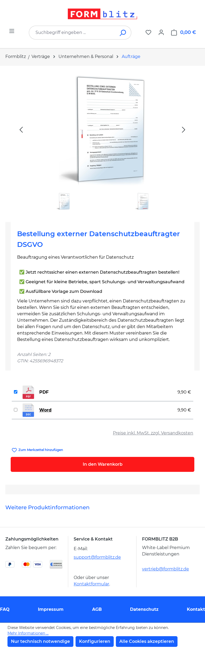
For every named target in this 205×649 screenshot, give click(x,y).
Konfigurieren (94, 641)
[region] (102, 142)
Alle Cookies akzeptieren (146, 641)
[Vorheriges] (21, 129)
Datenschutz (144, 609)
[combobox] (72, 33)
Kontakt (196, 609)
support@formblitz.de (97, 557)
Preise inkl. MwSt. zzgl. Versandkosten (153, 433)
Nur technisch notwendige (40, 641)
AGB (97, 609)
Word (45, 410)
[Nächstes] (184, 129)
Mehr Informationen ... (28, 633)
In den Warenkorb (103, 464)
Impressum (51, 609)
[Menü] (11, 31)
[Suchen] (123, 33)
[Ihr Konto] (161, 32)
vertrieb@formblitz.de (165, 569)
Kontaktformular (91, 583)
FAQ (5, 609)
